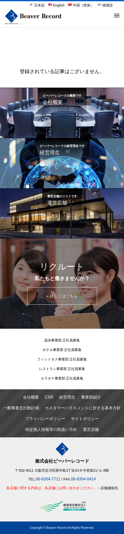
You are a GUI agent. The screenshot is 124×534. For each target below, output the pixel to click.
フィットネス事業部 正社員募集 (62, 359)
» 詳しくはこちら (62, 296)
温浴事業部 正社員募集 (62, 340)
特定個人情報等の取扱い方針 (51, 429)
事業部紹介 (91, 397)
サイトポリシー (85, 418)
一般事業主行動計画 (21, 408)
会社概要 (31, 397)
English (56, 5)
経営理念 (67, 397)
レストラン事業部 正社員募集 (62, 369)
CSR (49, 397)
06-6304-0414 (83, 479)
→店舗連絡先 (107, 488)
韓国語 (105, 5)
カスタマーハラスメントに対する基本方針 (83, 408)
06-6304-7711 (48, 479)
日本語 (37, 5)
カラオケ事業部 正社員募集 (62, 378)
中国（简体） (81, 5)
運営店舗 (91, 429)
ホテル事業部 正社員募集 (62, 350)
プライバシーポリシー (45, 418)
